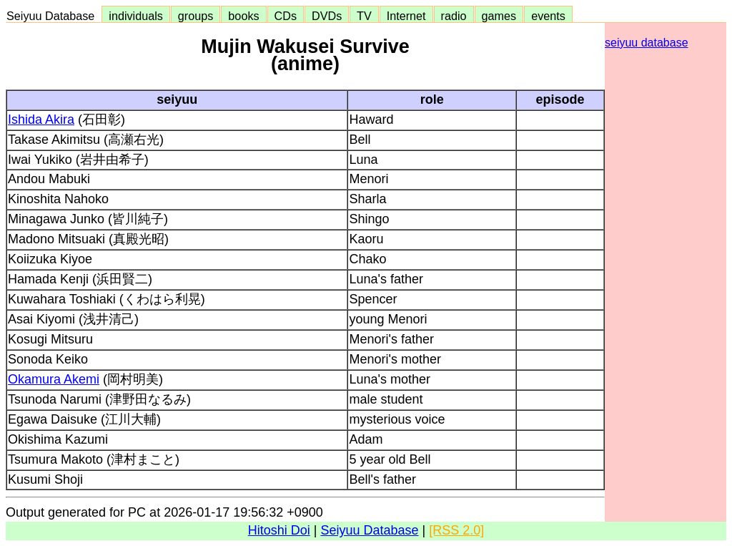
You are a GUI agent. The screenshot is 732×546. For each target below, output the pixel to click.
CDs (285, 15)
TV (363, 15)
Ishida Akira (41, 119)
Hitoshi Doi (279, 530)
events (548, 15)
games (499, 15)
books (243, 15)
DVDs (326, 15)
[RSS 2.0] (456, 530)
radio (454, 15)
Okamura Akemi (53, 379)
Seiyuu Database (53, 15)
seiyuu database (646, 42)
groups (196, 15)
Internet (406, 15)
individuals (135, 15)
